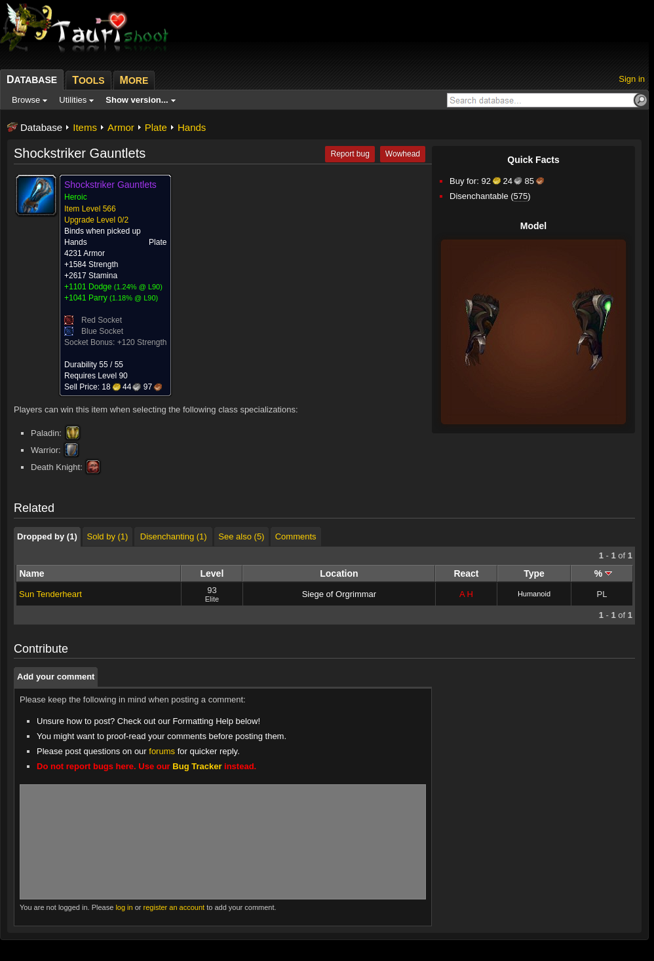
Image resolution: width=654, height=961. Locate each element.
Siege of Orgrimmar (339, 594)
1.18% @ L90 (134, 298)
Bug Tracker (196, 766)
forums (162, 751)
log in (123, 907)
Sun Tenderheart (50, 594)
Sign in (632, 79)
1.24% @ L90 (138, 287)
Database (41, 127)
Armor (120, 127)
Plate (156, 127)
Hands (192, 127)
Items (85, 127)
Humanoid (534, 594)
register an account (174, 907)
